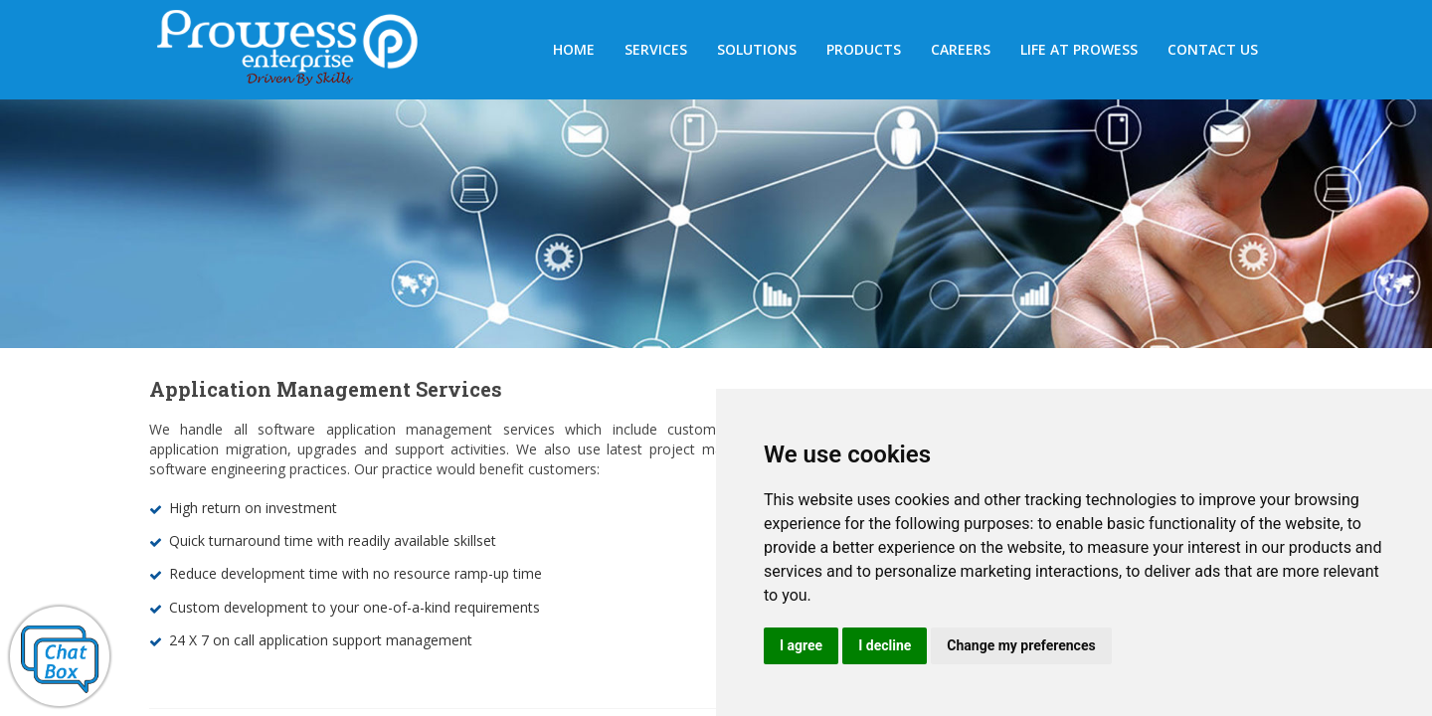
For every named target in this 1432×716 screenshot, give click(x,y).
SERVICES (656, 49)
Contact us (1212, 49)
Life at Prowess (1079, 49)
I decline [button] (884, 645)
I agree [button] (801, 645)
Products (863, 49)
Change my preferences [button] (1021, 645)
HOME (574, 49)
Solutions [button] (757, 49)
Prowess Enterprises (298, 51)
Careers (960, 49)
